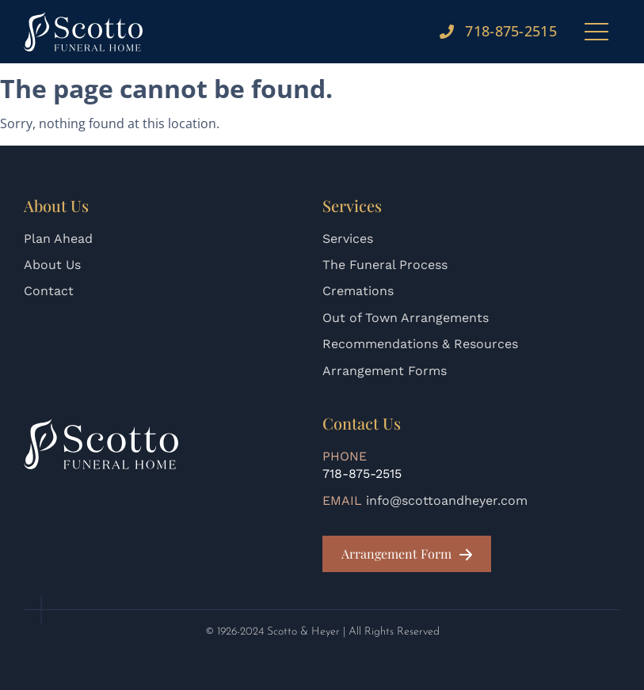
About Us (52, 264)
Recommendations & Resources (420, 343)
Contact (49, 290)
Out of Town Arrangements (405, 317)
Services (347, 238)
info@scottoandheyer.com (447, 500)
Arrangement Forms (384, 370)
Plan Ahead (58, 238)
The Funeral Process (385, 264)
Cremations (358, 290)
